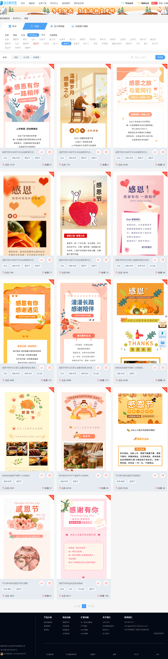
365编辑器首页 (108, 626)
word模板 (84, 630)
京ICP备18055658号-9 (8, 650)
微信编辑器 (5, 18)
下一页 (91, 606)
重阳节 (27, 158)
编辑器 (32, 3)
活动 (5, 158)
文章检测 (66, 633)
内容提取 (66, 626)
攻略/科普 (16, 158)
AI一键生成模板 (86, 622)
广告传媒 (80, 589)
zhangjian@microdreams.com (136, 626)
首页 (23, 3)
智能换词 (66, 630)
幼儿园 (152, 265)
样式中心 (54, 3)
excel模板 (84, 633)
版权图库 (66, 3)
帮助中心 (106, 630)
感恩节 (37, 158)
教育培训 (141, 265)
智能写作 (66, 622)
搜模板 (160, 57)
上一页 (77, 606)
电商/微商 (121, 481)
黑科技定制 (79, 3)
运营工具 (42, 3)
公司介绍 (106, 622)
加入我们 (106, 633)
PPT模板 (84, 626)
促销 (62, 589)
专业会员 (129, 3)
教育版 (46, 630)
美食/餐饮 (7, 589)
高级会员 (145, 3)
